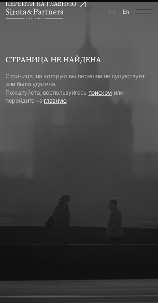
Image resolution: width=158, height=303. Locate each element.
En (126, 11)
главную (55, 100)
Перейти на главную (45, 4)
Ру (112, 11)
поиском (100, 92)
